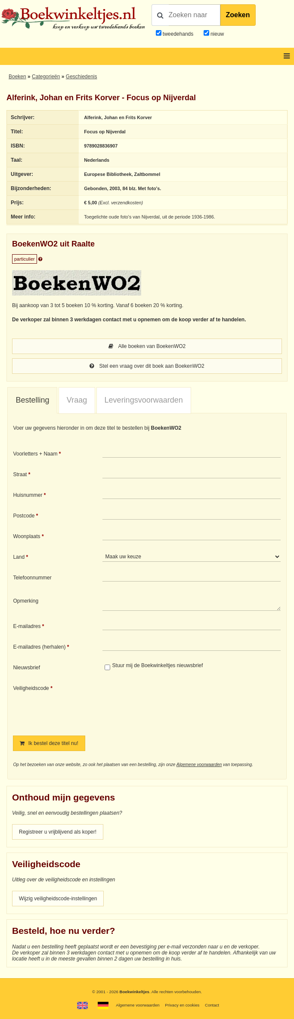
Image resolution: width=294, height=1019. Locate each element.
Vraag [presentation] (77, 400)
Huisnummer (27, 495)
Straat (20, 474)
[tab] (32, 400)
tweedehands (178, 34)
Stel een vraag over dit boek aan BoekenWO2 (147, 366)
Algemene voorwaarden (199, 764)
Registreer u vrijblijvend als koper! (57, 832)
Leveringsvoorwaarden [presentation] (144, 400)
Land (19, 557)
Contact (212, 1005)
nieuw (216, 34)
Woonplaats (26, 536)
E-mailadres (26, 626)
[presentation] (174, 704)
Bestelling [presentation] (32, 400)
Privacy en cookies (182, 1005)
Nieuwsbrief (26, 668)
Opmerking (25, 601)
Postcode (23, 516)
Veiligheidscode (31, 688)
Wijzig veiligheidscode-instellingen (58, 899)
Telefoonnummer (32, 578)
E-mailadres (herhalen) (39, 647)
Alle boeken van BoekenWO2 (147, 346)
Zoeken (238, 14)
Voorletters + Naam (35, 454)
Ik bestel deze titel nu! (49, 743)
